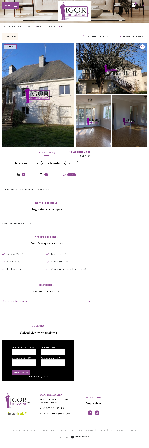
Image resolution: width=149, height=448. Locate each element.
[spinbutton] (53, 366)
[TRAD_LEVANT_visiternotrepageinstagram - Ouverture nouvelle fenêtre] (97, 416)
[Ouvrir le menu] (10, 5)
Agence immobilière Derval (18, 26)
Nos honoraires (48, 434)
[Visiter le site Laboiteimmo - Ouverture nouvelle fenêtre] (79, 440)
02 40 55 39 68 (52, 411)
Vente (40, 26)
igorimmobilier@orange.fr (55, 417)
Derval (51, 26)
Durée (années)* (48, 351)
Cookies (133, 434)
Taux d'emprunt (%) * (50, 361)
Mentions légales (86, 434)
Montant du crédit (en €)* (23, 351)
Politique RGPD (117, 434)
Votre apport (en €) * (21, 361)
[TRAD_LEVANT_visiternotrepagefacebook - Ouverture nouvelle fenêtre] (90, 416)
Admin (102, 434)
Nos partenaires (66, 434)
